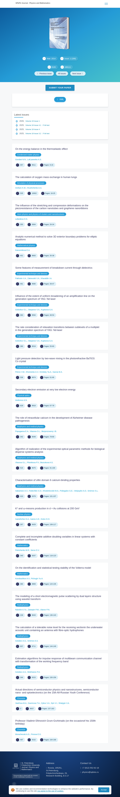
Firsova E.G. (36, 734)
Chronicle (21, 698)
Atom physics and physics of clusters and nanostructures (40, 214)
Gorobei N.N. (20, 159)
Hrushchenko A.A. (34, 188)
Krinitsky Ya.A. (46, 372)
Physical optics (23, 395)
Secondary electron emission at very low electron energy (45, 389)
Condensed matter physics (28, 155)
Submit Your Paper (60, 88)
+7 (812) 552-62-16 (90, 768)
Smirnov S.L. (93, 491)
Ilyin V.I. (54, 703)
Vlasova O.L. (35, 431)
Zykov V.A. (45, 703)
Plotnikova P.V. (33, 462)
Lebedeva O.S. (21, 219)
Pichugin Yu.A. (37, 578)
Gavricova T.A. (34, 703)
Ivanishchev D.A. (22, 519)
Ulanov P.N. (45, 610)
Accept (104, 790)
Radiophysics (22, 605)
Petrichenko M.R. (22, 550)
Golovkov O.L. (21, 310)
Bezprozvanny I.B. (49, 431)
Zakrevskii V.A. (33, 278)
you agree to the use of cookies (50, 791)
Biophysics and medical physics (30, 426)
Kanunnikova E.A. (22, 250)
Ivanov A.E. (35, 519)
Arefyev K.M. (20, 188)
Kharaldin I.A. (46, 278)
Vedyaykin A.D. (80, 491)
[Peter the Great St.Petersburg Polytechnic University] (16, 769)
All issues (62, 73)
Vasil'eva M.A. (21, 703)
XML (60, 99)
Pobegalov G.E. (66, 491)
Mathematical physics (26, 245)
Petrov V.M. (20, 372)
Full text (46, 125)
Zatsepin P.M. (33, 610)
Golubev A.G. (20, 641)
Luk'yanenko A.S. (34, 159)
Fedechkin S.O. (35, 491)
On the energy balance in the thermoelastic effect (41, 149)
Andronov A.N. (21, 400)
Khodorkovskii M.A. (51, 491)
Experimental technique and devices (32, 273)
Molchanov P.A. (33, 672)
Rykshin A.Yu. (21, 610)
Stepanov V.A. (34, 310)
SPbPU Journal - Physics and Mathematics (33, 3)
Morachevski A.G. (22, 734)
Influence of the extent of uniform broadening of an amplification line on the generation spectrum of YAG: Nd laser (55, 297)
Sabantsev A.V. (21, 491)
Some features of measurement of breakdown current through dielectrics (53, 267)
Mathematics (22, 545)
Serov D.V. (35, 550)
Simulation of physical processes (30, 183)
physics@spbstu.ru (90, 772)
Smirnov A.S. (32, 641)
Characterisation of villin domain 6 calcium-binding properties (47, 480)
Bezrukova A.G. (46, 462)
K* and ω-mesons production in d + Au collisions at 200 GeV (47, 508)
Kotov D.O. (45, 519)
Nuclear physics (23, 514)
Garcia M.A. (58, 372)
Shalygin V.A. (64, 703)
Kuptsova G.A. (47, 310)
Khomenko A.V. (32, 372)
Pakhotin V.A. (21, 278)
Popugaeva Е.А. (22, 431)
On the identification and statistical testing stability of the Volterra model (53, 567)
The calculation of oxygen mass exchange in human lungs (46, 177)
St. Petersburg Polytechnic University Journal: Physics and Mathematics (30, 766)
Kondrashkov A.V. (22, 578)
